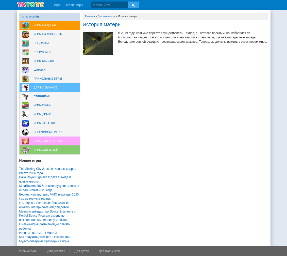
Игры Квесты (44, 60)
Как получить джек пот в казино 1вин (45, 237)
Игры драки (43, 114)
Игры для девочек (48, 140)
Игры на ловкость (48, 34)
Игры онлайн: (31, 17)
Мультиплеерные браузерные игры (44, 241)
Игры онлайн (28, 251)
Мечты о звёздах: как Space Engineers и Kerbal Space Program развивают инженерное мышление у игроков (47, 216)
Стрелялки (42, 96)
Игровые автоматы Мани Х (38, 233)
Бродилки (41, 42)
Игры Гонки (43, 105)
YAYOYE (30, 4)
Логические (43, 51)
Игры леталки (44, 123)
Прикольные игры (48, 78)
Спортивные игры (48, 131)
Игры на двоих (45, 25)
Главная (90, 16)
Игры (57, 5)
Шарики (40, 69)
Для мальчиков (45, 87)
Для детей (82, 251)
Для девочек (56, 251)
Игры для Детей (46, 149)
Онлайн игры (74, 5)
